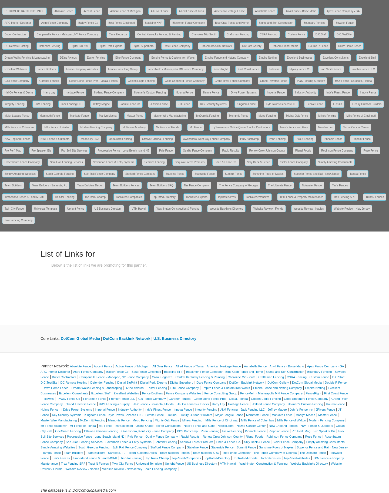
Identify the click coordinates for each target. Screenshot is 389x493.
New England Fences (17, 138)
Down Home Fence (349, 46)
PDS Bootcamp (249, 138)
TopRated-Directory (164, 197)
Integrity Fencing (15, 104)
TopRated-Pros (227, 197)
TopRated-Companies (129, 197)
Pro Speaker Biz (41, 150)
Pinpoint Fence (362, 138)
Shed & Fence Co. (226, 162)
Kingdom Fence (246, 104)
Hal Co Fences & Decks (19, 92)
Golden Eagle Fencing (141, 80)
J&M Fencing (43, 104)
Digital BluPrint (79, 46)
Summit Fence (233, 173)
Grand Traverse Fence (273, 80)
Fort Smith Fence (331, 69)
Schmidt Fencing (155, 162)
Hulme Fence (211, 92)
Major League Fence (17, 115)
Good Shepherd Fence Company (184, 80)
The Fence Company (196, 185)
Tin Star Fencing (65, 197)
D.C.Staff (321, 34)
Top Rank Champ (95, 197)
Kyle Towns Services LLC (281, 104)
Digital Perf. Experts (110, 46)
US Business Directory (107, 208)
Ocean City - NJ (89, 138)
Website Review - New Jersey (352, 208)
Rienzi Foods (303, 150)
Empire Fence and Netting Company (227, 57)
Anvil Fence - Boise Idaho (301, 11)
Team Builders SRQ (161, 185)
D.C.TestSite (344, 34)
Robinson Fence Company (337, 150)
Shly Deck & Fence (258, 162)
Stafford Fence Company (140, 173)
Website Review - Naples (309, 208)
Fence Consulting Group (122, 69)
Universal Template (45, 208)
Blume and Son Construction (276, 22)
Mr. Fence (196, 127)
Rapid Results (230, 150)
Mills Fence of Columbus (19, 127)
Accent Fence (91, 11)
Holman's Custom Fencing (150, 92)
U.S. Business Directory (174, 338)
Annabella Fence (265, 11)
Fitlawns (274, 69)
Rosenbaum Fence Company (22, 162)
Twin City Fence (14, 208)
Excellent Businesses (300, 57)
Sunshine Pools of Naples (268, 173)
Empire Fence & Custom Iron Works (172, 57)
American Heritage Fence (229, 11)
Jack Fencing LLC (71, 104)
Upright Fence (75, 208)
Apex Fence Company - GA (343, 11)
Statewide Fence (204, 173)
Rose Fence (370, 150)
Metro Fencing (267, 115)
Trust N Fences (374, 197)
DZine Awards (68, 57)
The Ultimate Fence (279, 185)
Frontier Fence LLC (363, 69)
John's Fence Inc (130, 104)
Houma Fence (184, 92)
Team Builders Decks (90, 185)
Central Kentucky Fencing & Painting (159, 34)
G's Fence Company (17, 80)
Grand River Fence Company (232, 80)
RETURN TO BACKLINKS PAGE (24, 11)
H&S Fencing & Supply (311, 80)
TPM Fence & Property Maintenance (301, 197)
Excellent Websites (16, 69)
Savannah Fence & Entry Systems (113, 162)
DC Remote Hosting (17, 46)
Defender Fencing (50, 46)
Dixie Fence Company (177, 46)
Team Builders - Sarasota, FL (49, 185)
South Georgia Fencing (60, 173)
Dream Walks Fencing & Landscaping (27, 57)
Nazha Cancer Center (356, 127)
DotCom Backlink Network (216, 46)
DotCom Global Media (284, 46)
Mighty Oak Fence (297, 115)
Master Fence (135, 115)
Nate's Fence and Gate (294, 127)
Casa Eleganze (118, 34)
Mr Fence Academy (134, 127)
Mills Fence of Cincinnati (360, 115)
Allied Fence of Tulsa (191, 11)
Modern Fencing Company (96, 127)
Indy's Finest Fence (338, 92)
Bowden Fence (345, 22)
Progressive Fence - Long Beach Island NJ (123, 150)
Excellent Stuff (367, 57)
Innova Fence (368, 92)
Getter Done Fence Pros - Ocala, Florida (93, 80)
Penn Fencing (277, 138)
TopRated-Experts (196, 197)
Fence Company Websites (82, 69)
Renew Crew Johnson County (267, 150)
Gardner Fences (49, 80)
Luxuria (337, 104)
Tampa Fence (358, 173)
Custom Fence (296, 34)
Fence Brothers (47, 69)
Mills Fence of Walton (57, 127)
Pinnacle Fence (333, 138)
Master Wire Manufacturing (169, 115)
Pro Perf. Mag (13, 150)
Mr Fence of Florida (167, 127)
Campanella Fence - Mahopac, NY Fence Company (67, 34)
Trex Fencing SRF (345, 197)
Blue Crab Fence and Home (232, 22)
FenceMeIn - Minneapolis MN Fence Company (176, 69)
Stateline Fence (175, 173)
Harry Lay (49, 92)
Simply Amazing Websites (20, 173)
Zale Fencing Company (18, 220)
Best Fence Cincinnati (121, 22)
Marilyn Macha (107, 115)
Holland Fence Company (109, 92)
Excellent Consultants (335, 57)
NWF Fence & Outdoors (55, 138)
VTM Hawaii (139, 208)
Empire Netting (268, 57)
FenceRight (220, 69)
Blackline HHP (153, 22)
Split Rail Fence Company (99, 173)
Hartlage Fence (74, 92)
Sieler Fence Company (294, 162)
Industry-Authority (305, 92)
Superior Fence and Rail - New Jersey (316, 173)
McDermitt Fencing (207, 115)
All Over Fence (160, 11)
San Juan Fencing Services (66, 162)
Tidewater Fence (312, 185)
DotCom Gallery (251, 46)
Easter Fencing (96, 57)
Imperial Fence (276, 92)
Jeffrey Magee (101, 104)
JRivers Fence (159, 104)
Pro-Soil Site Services (74, 150)
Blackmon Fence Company (188, 22)
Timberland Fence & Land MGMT (25, 197)
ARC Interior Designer (18, 22)
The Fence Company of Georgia (238, 185)
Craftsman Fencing (238, 34)
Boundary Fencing (314, 22)
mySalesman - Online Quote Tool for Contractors (241, 127)
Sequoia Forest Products (189, 162)
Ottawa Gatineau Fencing (157, 138)
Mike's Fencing (327, 115)
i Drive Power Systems (243, 92)
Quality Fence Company (197, 150)
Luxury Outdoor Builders (366, 104)
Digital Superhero (143, 46)
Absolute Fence (64, 11)
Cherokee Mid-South (204, 34)
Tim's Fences (340, 185)
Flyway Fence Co (300, 69)
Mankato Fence (79, 115)
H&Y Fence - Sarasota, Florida (353, 80)
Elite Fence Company (128, 57)
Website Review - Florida (268, 208)
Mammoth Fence (50, 115)
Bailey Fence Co (88, 22)
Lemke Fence (315, 104)
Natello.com (325, 127)
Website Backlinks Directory (226, 208)
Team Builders (13, 185)
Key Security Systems (213, 104)
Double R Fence (318, 46)
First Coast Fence (248, 69)
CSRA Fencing (268, 34)
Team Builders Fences (126, 185)
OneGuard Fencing (120, 138)
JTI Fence (184, 104)
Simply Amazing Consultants (335, 162)
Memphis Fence (238, 115)
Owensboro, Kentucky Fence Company (206, 138)
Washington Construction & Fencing (177, 208)
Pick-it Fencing (305, 138)
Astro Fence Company (54, 22)
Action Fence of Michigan (125, 11)
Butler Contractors (15, 34)
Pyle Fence (166, 150)
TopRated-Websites (257, 197)
